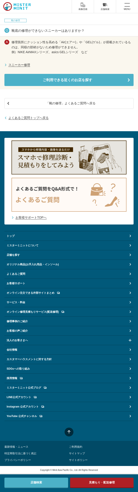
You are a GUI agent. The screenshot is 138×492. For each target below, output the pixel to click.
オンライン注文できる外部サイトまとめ (33, 292)
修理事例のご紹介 (17, 321)
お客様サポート (16, 283)
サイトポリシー (78, 460)
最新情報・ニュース (16, 446)
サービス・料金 (16, 302)
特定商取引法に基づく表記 (20, 453)
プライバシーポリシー (17, 460)
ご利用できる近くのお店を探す (67, 80)
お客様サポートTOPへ (31, 217)
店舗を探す (13, 254)
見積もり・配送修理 (102, 482)
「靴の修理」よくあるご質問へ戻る (71, 103)
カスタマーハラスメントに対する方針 (29, 359)
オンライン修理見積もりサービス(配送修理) (35, 311)
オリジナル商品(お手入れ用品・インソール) (33, 264)
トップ (11, 236)
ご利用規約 (75, 446)
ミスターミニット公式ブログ (26, 387)
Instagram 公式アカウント (25, 406)
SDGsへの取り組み (18, 368)
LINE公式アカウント (21, 397)
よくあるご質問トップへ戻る (28, 118)
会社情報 (12, 349)
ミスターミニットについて (22, 245)
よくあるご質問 (16, 273)
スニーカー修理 (19, 65)
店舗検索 (105, 6)
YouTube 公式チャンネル (24, 416)
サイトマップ (77, 453)
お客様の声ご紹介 (17, 330)
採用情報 (15, 378)
